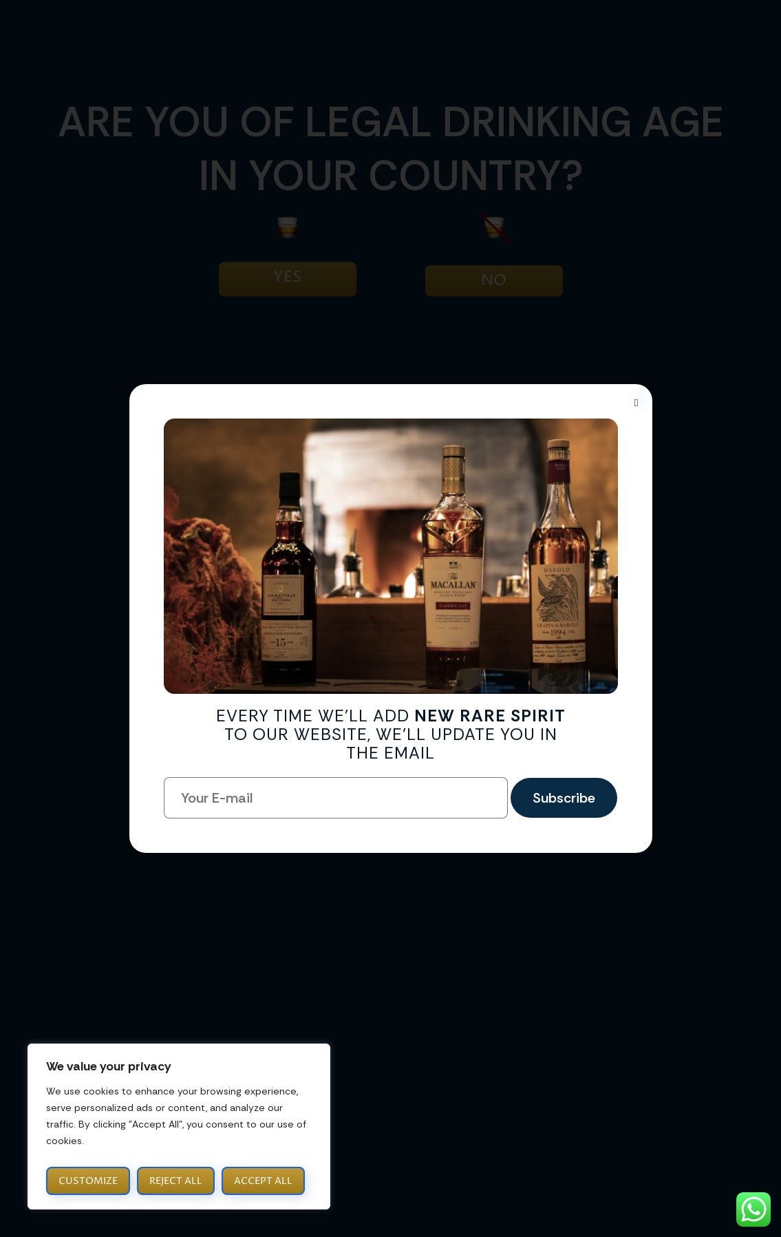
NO (493, 281)
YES (287, 277)
